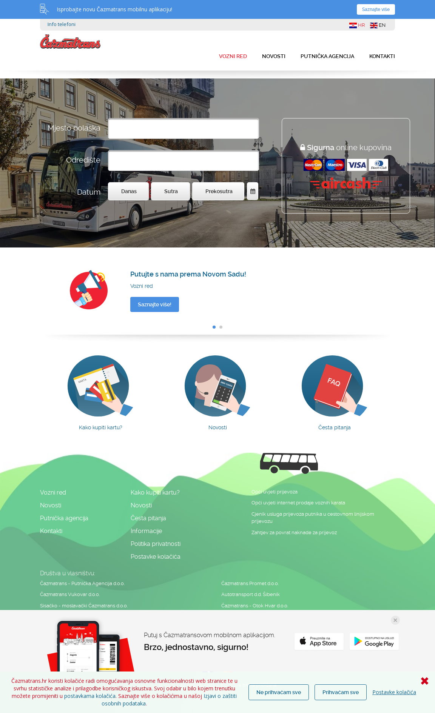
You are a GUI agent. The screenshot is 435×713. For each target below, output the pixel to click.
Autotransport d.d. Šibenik (250, 594)
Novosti (273, 56)
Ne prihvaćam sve (278, 692)
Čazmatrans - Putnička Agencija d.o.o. (82, 583)
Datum (88, 192)
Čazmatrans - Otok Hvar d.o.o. (254, 606)
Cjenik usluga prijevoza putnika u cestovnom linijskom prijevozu (312, 517)
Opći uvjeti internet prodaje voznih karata (298, 503)
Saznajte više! (154, 304)
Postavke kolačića (394, 692)
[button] (214, 327)
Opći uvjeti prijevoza (274, 492)
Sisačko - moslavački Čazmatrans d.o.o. (84, 606)
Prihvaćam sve (340, 692)
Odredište (83, 159)
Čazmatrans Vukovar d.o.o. (70, 594)
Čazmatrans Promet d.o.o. (250, 583)
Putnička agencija (327, 56)
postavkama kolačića (90, 695)
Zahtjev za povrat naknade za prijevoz (294, 532)
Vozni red (233, 56)
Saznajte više (376, 9)
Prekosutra (219, 191)
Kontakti (382, 56)
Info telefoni (62, 24)
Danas (129, 191)
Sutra (171, 191)
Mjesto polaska (74, 127)
